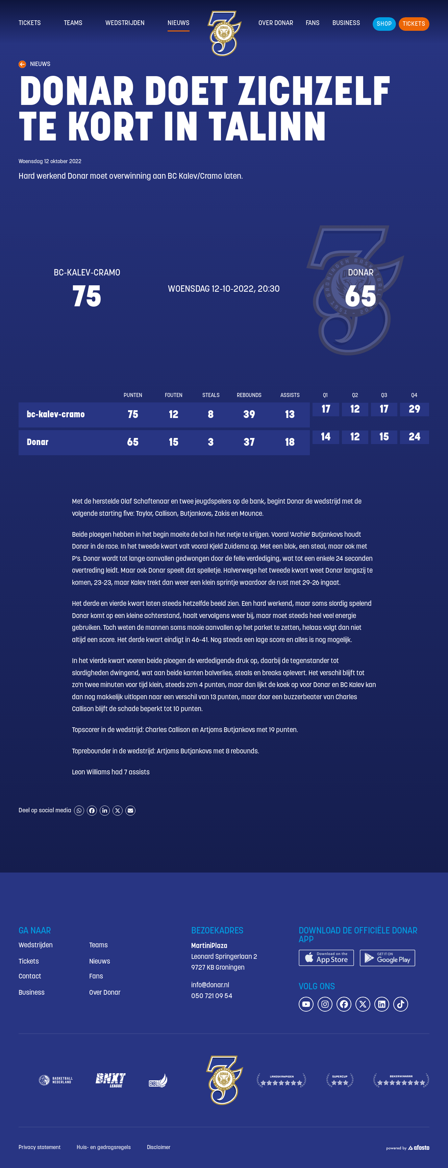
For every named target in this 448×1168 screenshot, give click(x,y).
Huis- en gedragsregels (104, 1147)
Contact (30, 976)
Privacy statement (39, 1147)
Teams (73, 23)
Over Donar (275, 23)
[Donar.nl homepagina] (224, 33)
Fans (313, 23)
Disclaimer (159, 1147)
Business (346, 23)
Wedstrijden (125, 23)
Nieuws (179, 23)
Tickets (30, 23)
